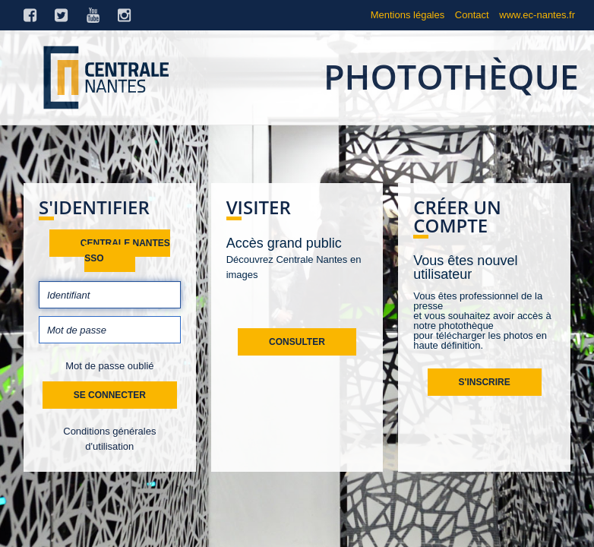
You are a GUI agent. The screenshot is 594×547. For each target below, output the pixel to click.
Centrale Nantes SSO (125, 251)
